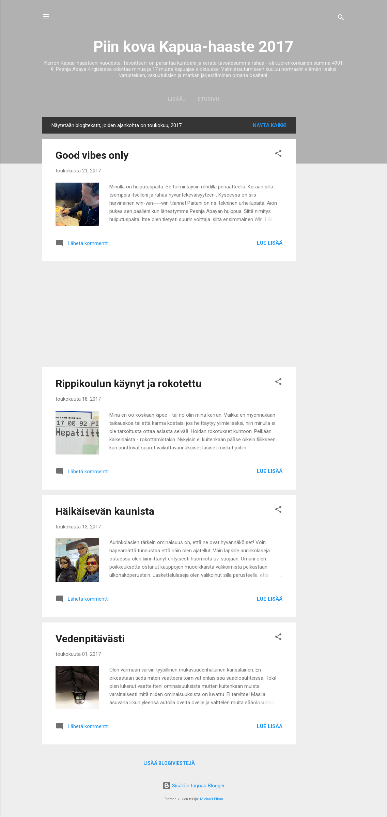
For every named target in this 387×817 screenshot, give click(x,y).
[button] (278, 154)
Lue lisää (269, 243)
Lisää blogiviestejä (169, 763)
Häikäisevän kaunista (105, 511)
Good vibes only (92, 155)
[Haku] (341, 18)
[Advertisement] (323, 219)
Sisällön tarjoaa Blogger (193, 786)
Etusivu (193, 99)
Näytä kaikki (270, 125)
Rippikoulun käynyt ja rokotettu (129, 383)
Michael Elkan (211, 799)
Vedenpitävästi (90, 639)
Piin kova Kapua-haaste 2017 (193, 46)
